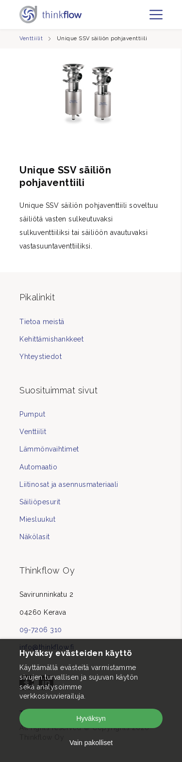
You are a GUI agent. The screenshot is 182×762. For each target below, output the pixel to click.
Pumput (32, 414)
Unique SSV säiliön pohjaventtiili (102, 38)
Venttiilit (31, 38)
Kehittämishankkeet (51, 339)
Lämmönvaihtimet (49, 449)
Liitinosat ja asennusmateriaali (68, 484)
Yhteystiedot (40, 356)
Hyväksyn (91, 718)
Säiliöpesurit (40, 502)
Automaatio (38, 467)
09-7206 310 (40, 630)
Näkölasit (34, 537)
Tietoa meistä (42, 322)
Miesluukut (37, 519)
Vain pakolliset (91, 742)
